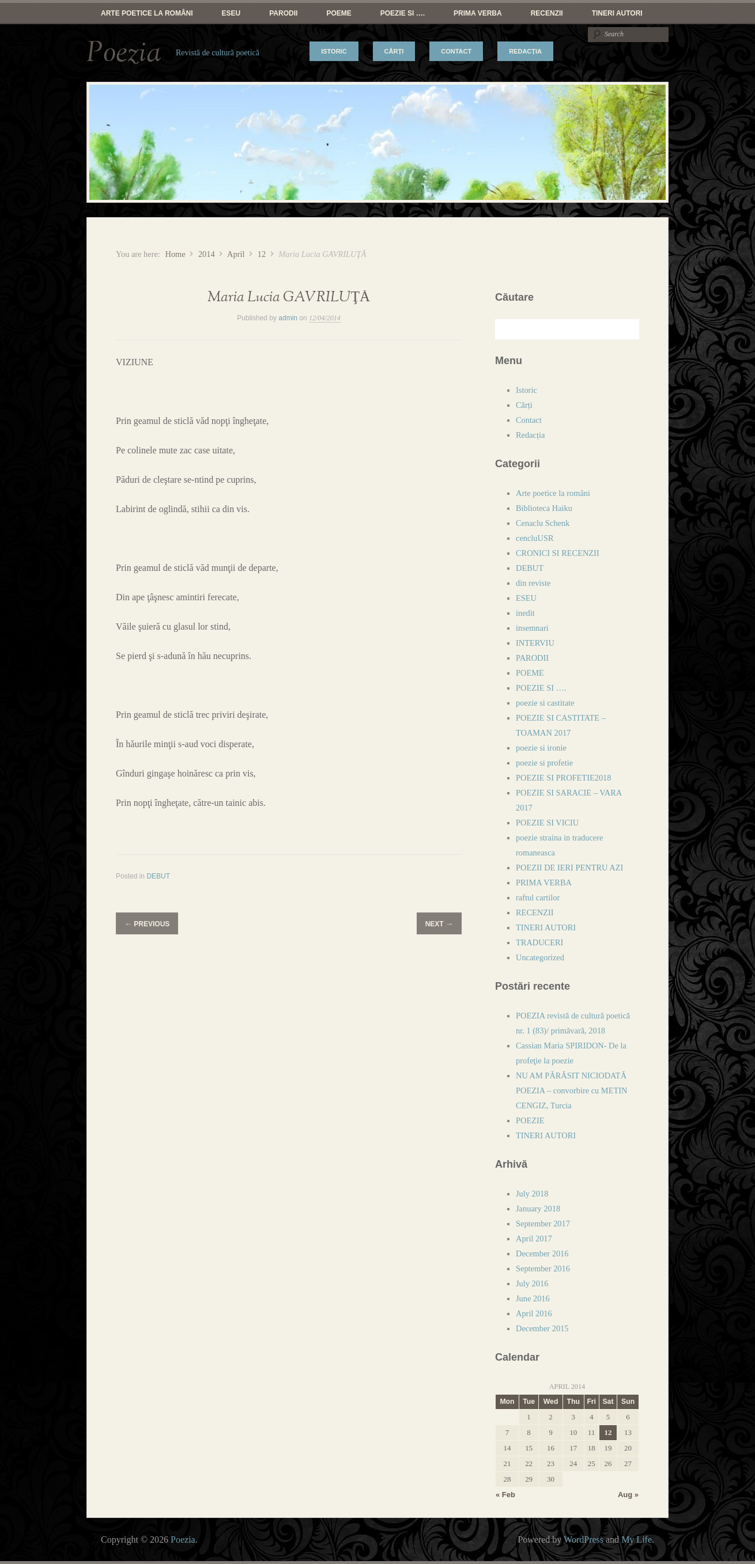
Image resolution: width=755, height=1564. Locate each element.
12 (262, 254)
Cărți (394, 51)
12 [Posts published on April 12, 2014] (607, 1432)
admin (287, 318)
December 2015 (542, 1328)
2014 (206, 254)
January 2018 (538, 1208)
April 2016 (534, 1313)
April (235, 254)
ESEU (231, 13)
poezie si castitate (545, 702)
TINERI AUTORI (617, 13)
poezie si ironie (541, 747)
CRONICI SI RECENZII (557, 553)
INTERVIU (535, 642)
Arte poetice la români (147, 13)
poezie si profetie (544, 762)
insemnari (532, 628)
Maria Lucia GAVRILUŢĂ (288, 297)
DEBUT (158, 876)
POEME (338, 13)
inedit (525, 613)
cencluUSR (535, 538)
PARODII (283, 13)
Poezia (123, 53)
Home (175, 254)
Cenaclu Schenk (542, 523)
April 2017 (534, 1238)
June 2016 (533, 1298)
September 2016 (543, 1268)
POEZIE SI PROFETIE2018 (563, 777)
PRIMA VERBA (478, 13)
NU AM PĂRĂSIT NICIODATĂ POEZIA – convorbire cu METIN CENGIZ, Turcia (571, 1090)
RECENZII (547, 13)
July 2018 (532, 1193)
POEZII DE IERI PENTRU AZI (569, 867)
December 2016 (542, 1253)
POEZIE (530, 1120)
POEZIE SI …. (402, 13)
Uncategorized (540, 957)
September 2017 (543, 1223)
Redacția (525, 51)
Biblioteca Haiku (544, 508)
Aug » (628, 1494)
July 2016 (532, 1283)
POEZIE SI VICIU (547, 822)
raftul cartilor (538, 897)
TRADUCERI (539, 942)
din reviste (533, 583)
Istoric (333, 51)
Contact (456, 51)
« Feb (505, 1494)
